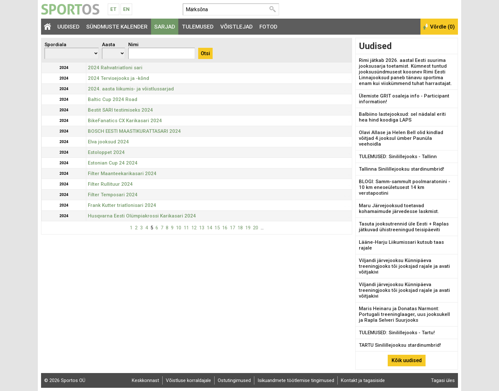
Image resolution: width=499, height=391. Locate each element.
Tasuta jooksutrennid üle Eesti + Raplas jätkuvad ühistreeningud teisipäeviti (404, 227)
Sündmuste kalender (117, 26)
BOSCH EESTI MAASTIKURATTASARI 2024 (134, 131)
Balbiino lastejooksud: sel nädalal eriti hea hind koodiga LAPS (402, 117)
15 (217, 228)
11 (186, 228)
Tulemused (198, 26)
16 (224, 228)
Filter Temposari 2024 (113, 195)
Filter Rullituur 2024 (110, 184)
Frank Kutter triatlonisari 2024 (122, 205)
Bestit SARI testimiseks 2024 (120, 110)
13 (201, 228)
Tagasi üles (443, 380)
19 (247, 228)
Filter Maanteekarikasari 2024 (122, 173)
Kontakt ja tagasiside (363, 380)
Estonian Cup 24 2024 (113, 163)
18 (240, 228)
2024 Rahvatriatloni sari (115, 68)
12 (194, 228)
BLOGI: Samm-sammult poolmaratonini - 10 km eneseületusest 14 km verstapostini (404, 187)
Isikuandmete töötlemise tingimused (296, 380)
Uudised (68, 26)
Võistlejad (236, 26)
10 (178, 228)
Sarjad (164, 26)
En (126, 9)
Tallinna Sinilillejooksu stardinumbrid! (401, 169)
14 (209, 228)
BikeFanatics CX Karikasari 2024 (125, 120)
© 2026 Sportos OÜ (64, 380)
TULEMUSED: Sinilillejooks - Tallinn (398, 156)
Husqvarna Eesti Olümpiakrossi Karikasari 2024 (142, 216)
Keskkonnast (145, 380)
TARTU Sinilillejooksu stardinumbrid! (400, 345)
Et (113, 9)
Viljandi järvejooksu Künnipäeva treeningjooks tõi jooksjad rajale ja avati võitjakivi (404, 266)
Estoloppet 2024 (106, 152)
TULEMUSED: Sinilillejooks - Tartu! (397, 333)
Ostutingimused (234, 380)
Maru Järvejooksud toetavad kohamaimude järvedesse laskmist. (399, 208)
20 (255, 228)
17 (232, 228)
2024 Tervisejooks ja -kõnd (118, 78)
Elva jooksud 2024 (108, 142)
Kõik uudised (407, 360)
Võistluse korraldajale (188, 380)
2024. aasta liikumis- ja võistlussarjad (131, 89)
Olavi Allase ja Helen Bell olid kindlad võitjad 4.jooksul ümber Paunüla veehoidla (401, 138)
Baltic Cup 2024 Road (112, 99)
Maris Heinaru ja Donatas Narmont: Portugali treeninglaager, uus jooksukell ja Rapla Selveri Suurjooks (404, 314)
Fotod (268, 26)
